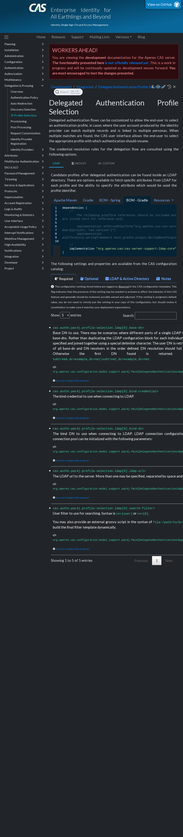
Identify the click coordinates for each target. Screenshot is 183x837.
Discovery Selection (23, 109)
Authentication (24, 68)
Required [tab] (63, 279)
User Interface (24, 221)
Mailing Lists (100, 37)
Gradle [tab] (88, 200)
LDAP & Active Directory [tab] (127, 279)
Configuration (24, 62)
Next (169, 561)
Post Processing (21, 127)
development (61, 87)
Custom (105, 163)
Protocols (24, 191)
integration (85, 87)
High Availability (24, 244)
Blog (141, 37)
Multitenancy (24, 79)
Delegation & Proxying (24, 85)
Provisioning (19, 121)
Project (24, 268)
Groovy (78, 163)
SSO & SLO (24, 167)
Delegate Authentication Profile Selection (130, 87)
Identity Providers (27, 149)
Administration (24, 56)
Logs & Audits (24, 209)
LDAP (56, 163)
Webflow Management (24, 238)
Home (41, 37)
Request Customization (25, 133)
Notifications (24, 250)
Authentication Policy (24, 97)
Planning (24, 44)
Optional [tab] (88, 279)
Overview (17, 91)
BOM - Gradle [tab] (137, 200)
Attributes (24, 155)
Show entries (66, 315)
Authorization (24, 73)
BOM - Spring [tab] (109, 200)
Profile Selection (24, 115)
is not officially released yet (127, 63)
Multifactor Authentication (24, 161)
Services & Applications (24, 185)
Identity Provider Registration (21, 141)
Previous (141, 561)
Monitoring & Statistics (24, 215)
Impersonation (24, 197)
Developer (24, 262)
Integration (24, 256)
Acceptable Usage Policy (24, 227)
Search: (150, 315)
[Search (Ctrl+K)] (68, 92)
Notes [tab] (163, 279)
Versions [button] (122, 37)
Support (77, 37)
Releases (58, 37)
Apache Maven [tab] (65, 200)
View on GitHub (159, 4)
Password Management (24, 173)
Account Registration (24, 203)
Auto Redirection (21, 103)
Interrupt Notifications (24, 232)
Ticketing (24, 179)
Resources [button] (162, 200)
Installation (24, 50)
